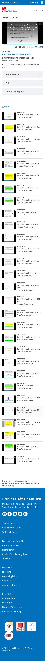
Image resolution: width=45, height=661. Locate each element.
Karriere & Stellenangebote (14, 554)
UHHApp (6, 602)
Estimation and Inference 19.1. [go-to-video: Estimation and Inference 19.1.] (28, 224)
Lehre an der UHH (10, 545)
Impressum (6, 481)
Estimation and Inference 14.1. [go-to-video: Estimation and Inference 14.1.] (28, 236)
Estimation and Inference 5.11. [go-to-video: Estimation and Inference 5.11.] (28, 446)
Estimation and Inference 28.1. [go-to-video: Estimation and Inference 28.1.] (28, 188)
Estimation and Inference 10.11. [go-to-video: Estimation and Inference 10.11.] (28, 434)
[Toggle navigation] (42, 2)
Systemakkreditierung (8, 632)
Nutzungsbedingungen (29, 483)
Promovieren (8, 549)
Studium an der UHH (11, 523)
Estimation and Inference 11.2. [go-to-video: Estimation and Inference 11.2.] (28, 139)
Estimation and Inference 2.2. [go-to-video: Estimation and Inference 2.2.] (28, 175)
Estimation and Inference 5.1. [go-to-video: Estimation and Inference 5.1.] (28, 273)
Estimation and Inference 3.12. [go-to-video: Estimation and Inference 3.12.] (28, 349)
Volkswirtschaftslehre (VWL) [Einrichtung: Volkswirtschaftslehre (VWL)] (16, 54)
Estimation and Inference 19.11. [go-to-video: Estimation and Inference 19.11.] (28, 398)
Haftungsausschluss (21, 481)
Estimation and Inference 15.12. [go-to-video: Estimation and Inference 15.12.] (28, 312)
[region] (22, 74)
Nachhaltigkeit (9, 576)
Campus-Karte (8, 598)
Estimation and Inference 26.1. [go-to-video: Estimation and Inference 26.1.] (28, 200)
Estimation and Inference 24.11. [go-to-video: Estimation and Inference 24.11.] (29, 386)
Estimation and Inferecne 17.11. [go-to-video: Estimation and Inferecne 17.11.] (28, 410)
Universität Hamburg (10, 2)
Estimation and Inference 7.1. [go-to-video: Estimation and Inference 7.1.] (28, 261)
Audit (18, 623)
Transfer (6, 558)
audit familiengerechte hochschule (8, 626)
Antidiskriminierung (11, 611)
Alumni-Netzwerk (10, 585)
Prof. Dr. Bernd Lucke (10, 61)
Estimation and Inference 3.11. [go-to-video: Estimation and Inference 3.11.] (28, 459)
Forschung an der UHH (12, 541)
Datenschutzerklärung (9, 483)
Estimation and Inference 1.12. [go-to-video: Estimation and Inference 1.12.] (28, 361)
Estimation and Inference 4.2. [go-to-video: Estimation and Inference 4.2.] (28, 163)
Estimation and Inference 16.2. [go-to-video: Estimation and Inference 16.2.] (28, 127)
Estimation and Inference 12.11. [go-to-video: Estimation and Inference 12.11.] (28, 422)
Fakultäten (7, 580)
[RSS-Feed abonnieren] (3, 107)
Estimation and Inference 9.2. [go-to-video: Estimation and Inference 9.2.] (28, 151)
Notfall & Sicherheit (11, 607)
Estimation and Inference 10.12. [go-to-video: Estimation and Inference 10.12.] (29, 325)
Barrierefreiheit (7, 486)
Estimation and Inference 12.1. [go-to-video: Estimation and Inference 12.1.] (28, 249)
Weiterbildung (9, 532)
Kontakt (5, 593)
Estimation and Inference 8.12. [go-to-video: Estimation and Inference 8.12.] (28, 337)
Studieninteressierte (11, 527)
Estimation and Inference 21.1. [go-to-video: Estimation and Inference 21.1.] (28, 212)
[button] (31, 2)
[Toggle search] (36, 2)
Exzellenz (6, 571)
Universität (7, 567)
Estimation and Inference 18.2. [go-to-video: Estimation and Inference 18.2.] (28, 115)
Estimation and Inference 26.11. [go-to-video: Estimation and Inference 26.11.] (29, 373)
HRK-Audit (31, 623)
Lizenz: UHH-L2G (22, 46)
